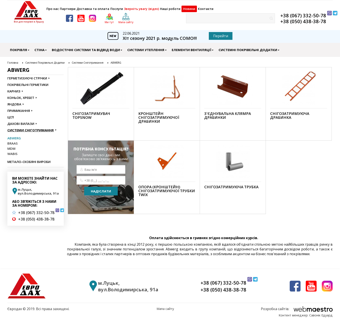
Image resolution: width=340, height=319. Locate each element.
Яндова (14, 102)
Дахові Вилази (20, 121)
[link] (101, 102)
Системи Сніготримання (87, 60)
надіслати (101, 189)
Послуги (134, 6)
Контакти (248, 6)
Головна (12, 60)
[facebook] (69, 16)
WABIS (12, 151)
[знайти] (271, 16)
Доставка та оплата (105, 6)
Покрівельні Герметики (27, 82)
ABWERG (116, 60)
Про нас (52, 6)
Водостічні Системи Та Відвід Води (86, 47)
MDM (11, 146)
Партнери (74, 6)
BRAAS (12, 141)
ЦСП (10, 115)
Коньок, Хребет (20, 95)
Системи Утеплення (145, 47)
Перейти (220, 33)
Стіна (39, 47)
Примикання (18, 108)
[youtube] (81, 16)
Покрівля (18, 47)
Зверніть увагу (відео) (165, 6)
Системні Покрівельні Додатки (248, 47)
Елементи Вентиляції (191, 47)
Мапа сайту (165, 306)
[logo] (29, 10)
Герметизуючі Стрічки (27, 76)
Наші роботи (199, 6)
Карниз (13, 89)
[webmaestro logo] (297, 306)
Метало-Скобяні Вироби (29, 159)
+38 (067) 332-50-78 (303, 13)
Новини (225, 7)
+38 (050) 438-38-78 (303, 19)
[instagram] (92, 16)
